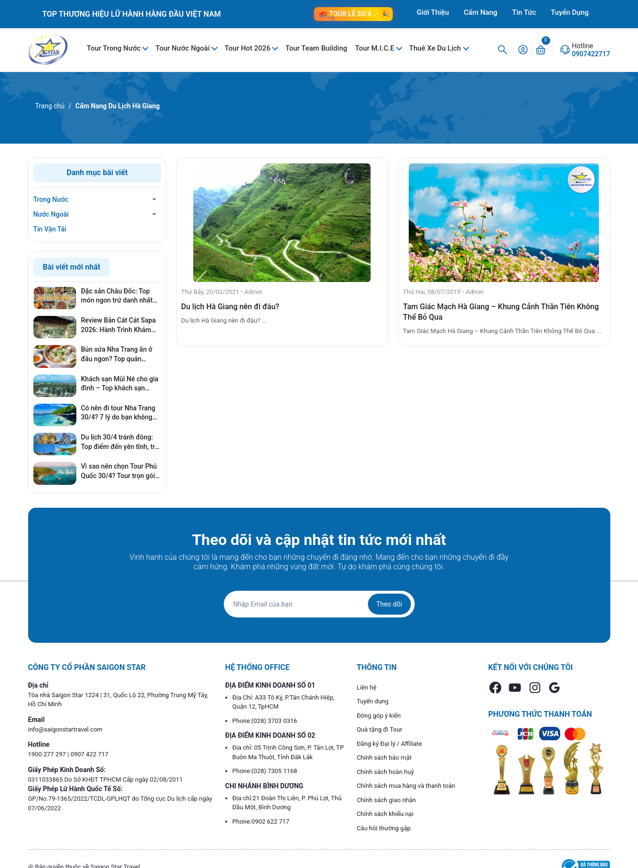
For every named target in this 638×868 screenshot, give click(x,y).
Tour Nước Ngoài (183, 48)
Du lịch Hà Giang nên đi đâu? (230, 306)
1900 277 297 (48, 754)
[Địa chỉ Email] (319, 604)
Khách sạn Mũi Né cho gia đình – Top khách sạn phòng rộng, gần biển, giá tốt (119, 384)
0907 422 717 (90, 754)
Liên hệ (366, 687)
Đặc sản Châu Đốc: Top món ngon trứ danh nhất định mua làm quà (117, 296)
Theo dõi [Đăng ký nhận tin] (389, 604)
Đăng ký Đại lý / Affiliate (389, 743)
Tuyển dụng (372, 701)
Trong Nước (51, 199)
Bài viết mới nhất (72, 267)
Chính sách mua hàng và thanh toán (405, 785)
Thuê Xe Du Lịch (435, 48)
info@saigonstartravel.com (65, 729)
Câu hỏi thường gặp (383, 828)
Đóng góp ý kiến (378, 715)
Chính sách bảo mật (383, 757)
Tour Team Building (316, 48)
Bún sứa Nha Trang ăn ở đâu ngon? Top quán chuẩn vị (117, 354)
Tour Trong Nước (115, 48)
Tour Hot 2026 (248, 48)
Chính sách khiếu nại (384, 813)
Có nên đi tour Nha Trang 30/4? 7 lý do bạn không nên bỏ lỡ (118, 413)
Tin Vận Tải (49, 229)
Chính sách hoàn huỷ (385, 771)
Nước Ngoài (51, 214)
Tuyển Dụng (569, 12)
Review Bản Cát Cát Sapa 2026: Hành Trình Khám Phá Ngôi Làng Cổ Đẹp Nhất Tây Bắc (118, 325)
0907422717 (591, 54)
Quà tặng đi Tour (379, 729)
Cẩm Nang (480, 12)
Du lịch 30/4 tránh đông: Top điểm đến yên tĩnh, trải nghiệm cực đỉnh (120, 442)
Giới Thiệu (433, 12)
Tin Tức (524, 12)
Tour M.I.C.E (375, 48)
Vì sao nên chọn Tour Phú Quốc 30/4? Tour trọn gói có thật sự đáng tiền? (119, 471)
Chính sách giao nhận (386, 800)
